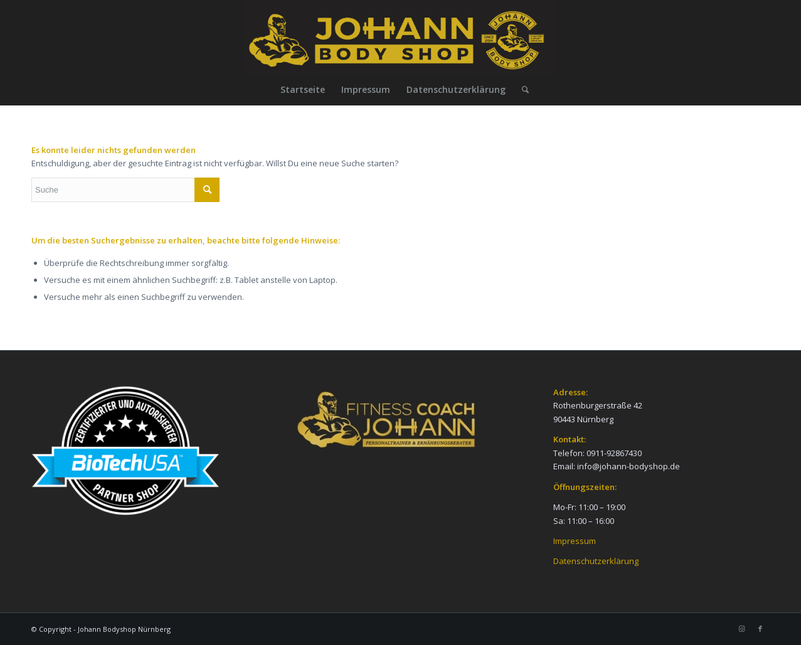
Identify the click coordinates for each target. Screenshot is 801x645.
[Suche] (521, 89)
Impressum (574, 540)
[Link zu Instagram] (741, 628)
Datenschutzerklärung (596, 561)
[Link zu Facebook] (760, 628)
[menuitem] (302, 89)
